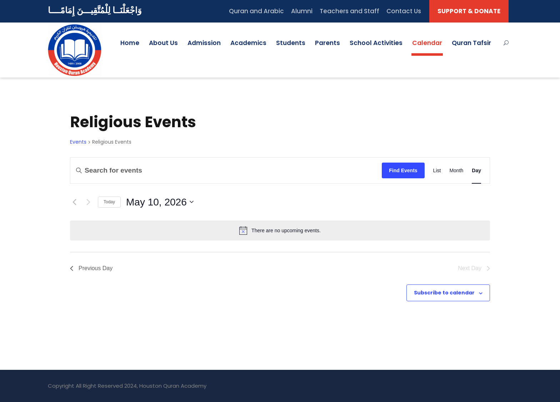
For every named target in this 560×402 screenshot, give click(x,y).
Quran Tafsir (471, 43)
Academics (248, 43)
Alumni (301, 11)
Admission (204, 43)
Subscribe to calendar (444, 292)
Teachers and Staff (349, 11)
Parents (327, 43)
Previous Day (91, 268)
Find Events (403, 170)
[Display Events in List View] (437, 170)
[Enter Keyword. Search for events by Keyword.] (226, 170)
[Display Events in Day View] (476, 170)
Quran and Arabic (256, 11)
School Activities (376, 43)
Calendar (427, 43)
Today (109, 201)
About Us (163, 43)
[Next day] (88, 202)
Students (290, 43)
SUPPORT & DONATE (469, 11)
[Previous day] (74, 202)
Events (78, 142)
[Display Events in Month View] (456, 170)
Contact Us (403, 11)
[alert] (280, 230)
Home (129, 43)
